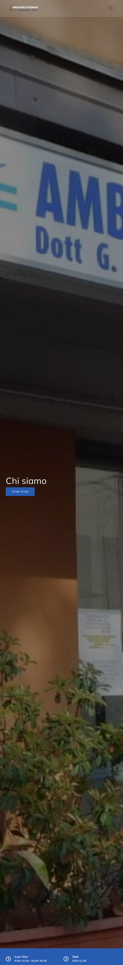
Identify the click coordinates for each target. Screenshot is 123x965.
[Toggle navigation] (110, 8)
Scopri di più (20, 491)
